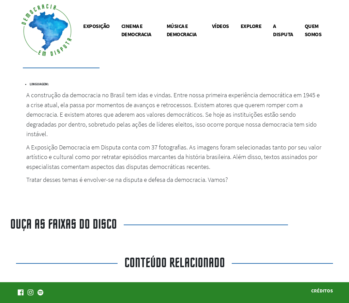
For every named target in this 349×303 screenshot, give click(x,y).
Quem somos (313, 30)
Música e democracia (182, 30)
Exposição (96, 26)
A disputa (283, 30)
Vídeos (220, 26)
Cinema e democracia (136, 30)
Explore (251, 26)
